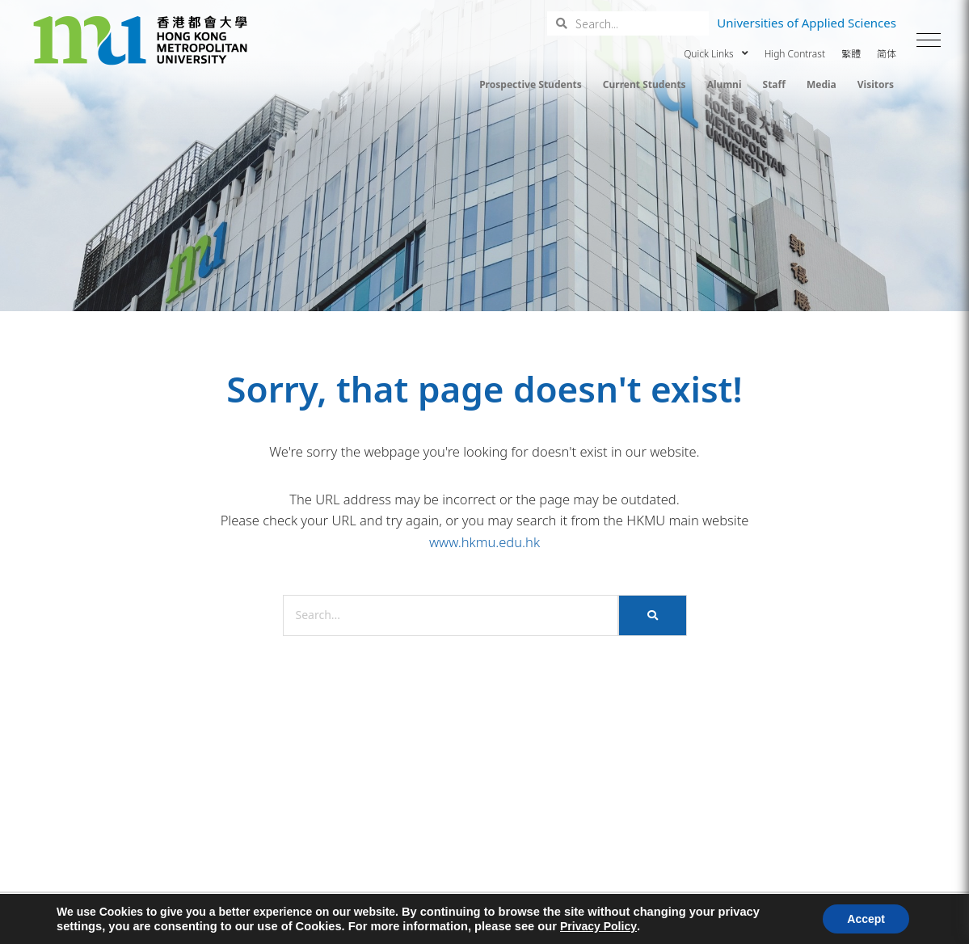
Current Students (644, 84)
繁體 (851, 54)
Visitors (875, 84)
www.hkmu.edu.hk (484, 542)
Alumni (724, 84)
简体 (886, 54)
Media (821, 84)
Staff (774, 84)
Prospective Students (530, 84)
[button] (928, 40)
